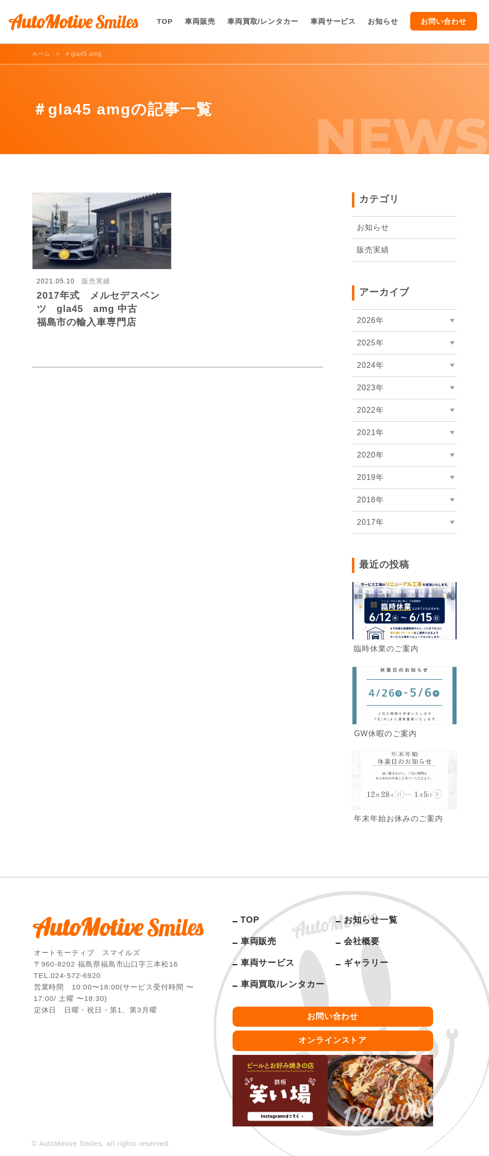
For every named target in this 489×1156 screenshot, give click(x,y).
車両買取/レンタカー (262, 21)
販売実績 (373, 250)
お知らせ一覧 (371, 920)
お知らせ (383, 21)
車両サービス (333, 21)
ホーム (41, 54)
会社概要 (362, 941)
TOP (165, 21)
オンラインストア (332, 1040)
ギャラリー (366, 963)
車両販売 (200, 21)
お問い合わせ (444, 21)
